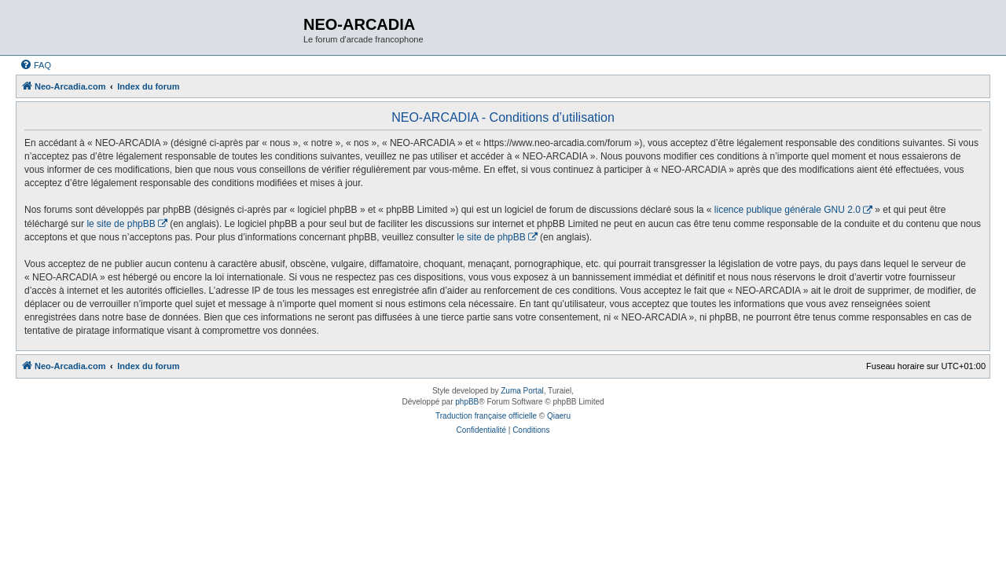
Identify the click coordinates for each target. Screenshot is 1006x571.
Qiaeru (559, 416)
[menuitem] (35, 65)
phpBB (467, 401)
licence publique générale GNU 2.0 (787, 209)
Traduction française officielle (486, 416)
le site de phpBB (120, 223)
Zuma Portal (522, 390)
